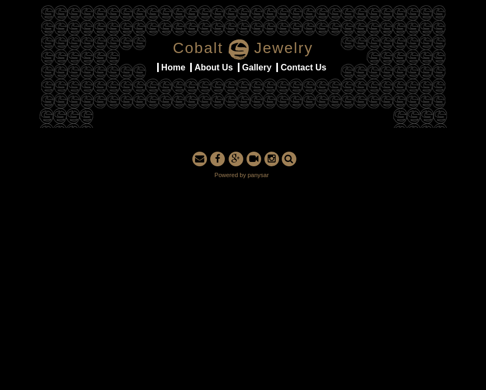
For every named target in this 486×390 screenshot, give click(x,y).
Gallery (256, 67)
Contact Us (303, 67)
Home (173, 67)
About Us (214, 67)
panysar (258, 175)
